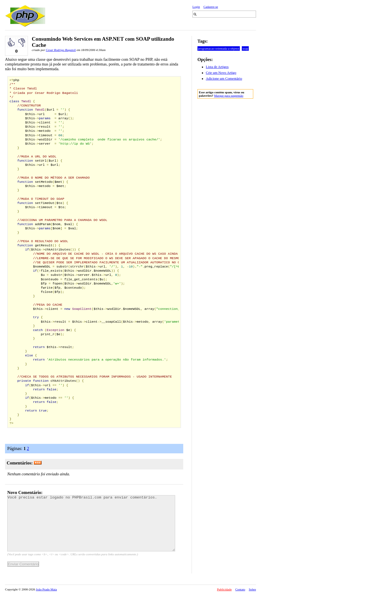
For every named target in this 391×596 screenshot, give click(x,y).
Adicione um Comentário (224, 79)
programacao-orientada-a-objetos (218, 48)
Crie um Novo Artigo (221, 73)
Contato (240, 589)
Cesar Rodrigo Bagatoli (61, 50)
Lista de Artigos (217, 67)
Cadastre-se (211, 6)
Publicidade (224, 589)
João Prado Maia (46, 589)
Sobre (252, 589)
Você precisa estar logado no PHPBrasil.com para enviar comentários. (91, 523)
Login (196, 6)
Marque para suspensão (228, 95)
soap (245, 48)
